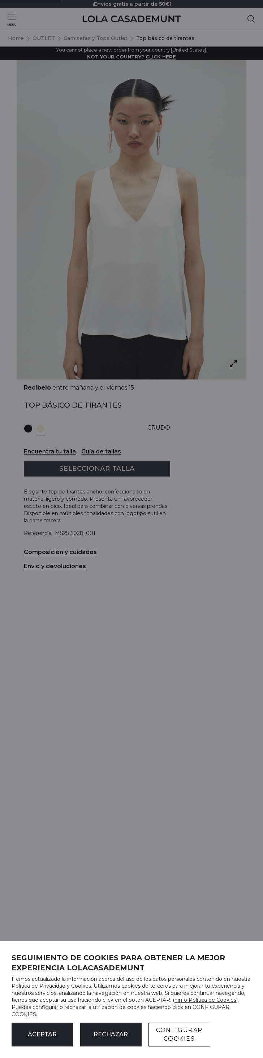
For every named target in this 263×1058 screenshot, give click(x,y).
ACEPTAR (42, 1034)
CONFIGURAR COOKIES (179, 1034)
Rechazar (111, 1034)
